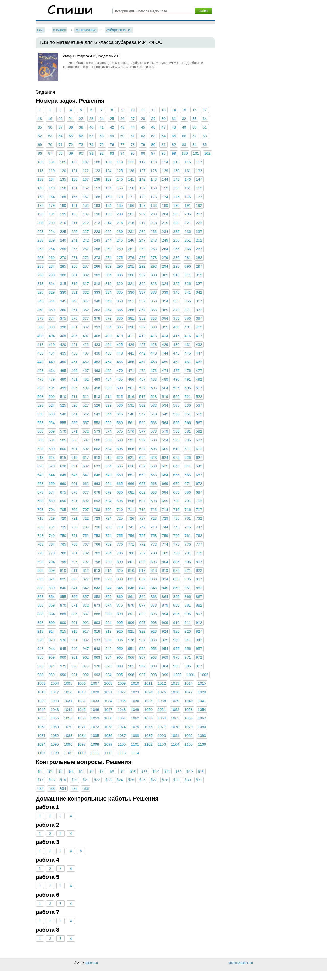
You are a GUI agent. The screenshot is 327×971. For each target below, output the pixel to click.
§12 (156, 771)
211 (74, 223)
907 (142, 623)
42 (112, 127)
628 (40, 466)
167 (86, 197)
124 (108, 171)
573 (97, 431)
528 (97, 405)
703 (40, 510)
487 (142, 379)
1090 (162, 736)
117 (199, 162)
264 (165, 249)
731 (188, 518)
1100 (122, 744)
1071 (81, 727)
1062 (135, 718)
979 (108, 666)
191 (188, 205)
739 (108, 527)
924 (165, 631)
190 (176, 205)
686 (188, 492)
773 (154, 544)
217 (142, 223)
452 (86, 362)
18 (40, 119)
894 (165, 614)
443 (154, 353)
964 (108, 657)
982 (142, 666)
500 (120, 388)
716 (188, 510)
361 (74, 310)
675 (63, 492)
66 (184, 136)
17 (205, 110)
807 (199, 562)
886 (74, 614)
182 (86, 205)
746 (188, 527)
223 (40, 232)
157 (142, 188)
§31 (199, 780)
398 (154, 327)
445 (176, 353)
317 (86, 284)
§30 (188, 780)
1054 (202, 709)
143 (154, 179)
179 (52, 205)
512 (86, 397)
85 (205, 145)
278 (154, 258)
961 (74, 657)
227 (86, 232)
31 (174, 119)
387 (199, 318)
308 (154, 275)
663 (97, 484)
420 (63, 344)
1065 (175, 718)
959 (52, 657)
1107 (41, 753)
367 (142, 310)
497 (86, 388)
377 (86, 318)
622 (142, 457)
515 (120, 397)
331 (74, 292)
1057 (68, 718)
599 (52, 449)
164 (52, 197)
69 (40, 145)
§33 (52, 788)
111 (131, 162)
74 (91, 145)
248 (154, 240)
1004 (55, 683)
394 (108, 327)
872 (86, 605)
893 (154, 614)
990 (63, 675)
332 (86, 292)
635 (120, 466)
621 (131, 457)
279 (165, 258)
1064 (162, 718)
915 (63, 631)
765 (63, 544)
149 (52, 188)
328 (40, 292)
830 (120, 579)
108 (97, 162)
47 (163, 127)
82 (174, 145)
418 (40, 344)
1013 (175, 683)
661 (74, 484)
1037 (148, 701)
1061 (122, 718)
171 (131, 197)
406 (74, 336)
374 (52, 318)
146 (188, 179)
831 (131, 579)
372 (199, 310)
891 (131, 614)
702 (199, 501)
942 (199, 640)
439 (108, 353)
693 (97, 501)
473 (154, 371)
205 (176, 214)
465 (63, 371)
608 (154, 449)
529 (108, 405)
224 (52, 232)
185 (120, 205)
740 (120, 527)
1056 (55, 718)
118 (40, 171)
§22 (97, 780)
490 (176, 379)
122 (86, 171)
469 (108, 371)
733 (40, 527)
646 (74, 475)
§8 (112, 771)
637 (142, 466)
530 (120, 405)
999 (165, 675)
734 (52, 527)
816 (131, 570)
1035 (122, 701)
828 (97, 579)
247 (142, 240)
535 (176, 405)
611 (188, 449)
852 (199, 588)
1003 (41, 683)
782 (86, 553)
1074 (122, 727)
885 (63, 614)
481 (74, 379)
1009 (122, 683)
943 (40, 649)
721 (74, 518)
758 (154, 536)
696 (131, 501)
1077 (162, 727)
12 (153, 110)
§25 (131, 780)
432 (199, 344)
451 (74, 362)
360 (63, 310)
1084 (81, 736)
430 (176, 344)
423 (97, 344)
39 (81, 127)
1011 (148, 683)
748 (40, 536)
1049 (135, 709)
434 (52, 353)
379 (108, 318)
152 (86, 188)
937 (142, 640)
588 (97, 440)
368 (154, 310)
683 (154, 492)
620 (120, 457)
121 (74, 171)
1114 (135, 753)
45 (143, 127)
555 (63, 423)
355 (176, 301)
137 (86, 179)
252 (199, 240)
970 (176, 657)
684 (165, 492)
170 (120, 197)
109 (108, 162)
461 (188, 362)
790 (176, 553)
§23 (108, 780)
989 (52, 675)
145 (176, 179)
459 (165, 362)
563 (154, 423)
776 (188, 544)
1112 (108, 753)
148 (40, 188)
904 (108, 623)
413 (154, 336)
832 (142, 579)
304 (108, 275)
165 (63, 197)
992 (86, 675)
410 (120, 336)
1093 (202, 736)
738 (97, 527)
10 (133, 110)
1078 (175, 727)
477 (199, 371)
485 (120, 379)
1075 (135, 727)
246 (131, 240)
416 (188, 336)
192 (199, 205)
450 (63, 362)
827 (86, 579)
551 (188, 414)
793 (40, 562)
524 (52, 405)
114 (165, 162)
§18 (52, 780)
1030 (55, 701)
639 (165, 466)
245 (120, 240)
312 (199, 275)
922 (142, 631)
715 (176, 510)
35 (40, 127)
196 (74, 214)
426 (131, 344)
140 (120, 179)
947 (86, 649)
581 (188, 431)
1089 (148, 736)
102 (207, 153)
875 (120, 605)
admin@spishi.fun (240, 963)
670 (176, 484)
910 (176, 623)
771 (131, 544)
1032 (81, 701)
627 (199, 457)
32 (184, 119)
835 (176, 579)
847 (142, 588)
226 (74, 232)
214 (108, 223)
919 (108, 631)
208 (40, 223)
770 (120, 544)
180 (63, 205)
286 (74, 266)
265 (176, 249)
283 (40, 266)
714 (165, 510)
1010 (135, 683)
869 (52, 605)
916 (74, 631)
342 (199, 292)
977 (86, 666)
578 (154, 431)
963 (97, 657)
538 (40, 414)
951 (131, 649)
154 (108, 188)
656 (188, 475)
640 (176, 466)
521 (188, 397)
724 (108, 518)
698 (154, 501)
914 (52, 631)
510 (63, 397)
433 (40, 353)
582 (199, 431)
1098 (95, 744)
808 (40, 570)
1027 (188, 692)
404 (52, 336)
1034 (108, 701)
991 (74, 675)
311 (188, 275)
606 (131, 449)
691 (74, 501)
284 (52, 266)
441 (131, 353)
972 (199, 657)
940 (176, 640)
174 (165, 197)
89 (71, 153)
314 (52, 284)
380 (120, 318)
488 (154, 379)
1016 (41, 692)
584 (52, 440)
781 (74, 553)
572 (86, 431)
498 (97, 388)
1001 (191, 675)
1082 (55, 736)
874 (108, 605)
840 (63, 588)
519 (165, 397)
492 (199, 379)
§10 (133, 771)
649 (108, 475)
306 (131, 275)
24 (102, 119)
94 (122, 153)
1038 (162, 701)
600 (63, 449)
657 (199, 475)
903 (97, 623)
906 (131, 623)
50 (194, 127)
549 (165, 414)
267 (199, 249)
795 (63, 562)
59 (112, 136)
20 (61, 119)
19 (50, 119)
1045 (81, 709)
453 (97, 362)
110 (120, 162)
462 (199, 362)
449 (52, 362)
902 (86, 623)
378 (97, 318)
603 (97, 449)
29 (153, 119)
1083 (68, 736)
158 (154, 188)
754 (108, 536)
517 (142, 397)
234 (165, 232)
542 (86, 414)
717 (199, 510)
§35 (74, 788)
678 (97, 492)
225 (63, 232)
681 (131, 492)
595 (176, 440)
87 (50, 153)
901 (74, 623)
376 (74, 318)
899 (52, 623)
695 (120, 501)
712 (142, 510)
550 (176, 414)
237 (199, 232)
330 (63, 292)
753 (97, 536)
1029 (41, 701)
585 (63, 440)
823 (40, 579)
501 (131, 388)
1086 (108, 736)
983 (154, 666)
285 (63, 266)
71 (61, 145)
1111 (95, 753)
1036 (135, 701)
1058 (81, 718)
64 (163, 136)
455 (120, 362)
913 (40, 631)
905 (120, 623)
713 (154, 510)
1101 (135, 744)
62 (143, 136)
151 (74, 188)
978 (97, 666)
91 (91, 153)
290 (120, 266)
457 (142, 362)
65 (174, 136)
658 (40, 484)
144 (165, 179)
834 (165, 579)
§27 (154, 780)
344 (52, 301)
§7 (102, 771)
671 (188, 484)
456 (131, 362)
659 (52, 484)
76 (112, 145)
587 (86, 440)
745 (176, 527)
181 (74, 205)
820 (176, 570)
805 (176, 562)
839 (52, 588)
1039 (175, 701)
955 (176, 649)
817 (142, 570)
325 (176, 284)
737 (86, 527)
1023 (135, 692)
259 (108, 249)
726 (131, 518)
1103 (162, 744)
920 (120, 631)
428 (154, 344)
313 (40, 284)
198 (97, 214)
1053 (188, 709)
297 (199, 266)
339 (165, 292)
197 (86, 214)
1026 (175, 692)
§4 (71, 771)
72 (71, 145)
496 (74, 388)
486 (131, 379)
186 (131, 205)
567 (199, 423)
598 (40, 449)
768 (97, 544)
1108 (55, 753)
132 (199, 171)
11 (143, 110)
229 (108, 232)
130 (176, 171)
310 (176, 275)
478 (40, 379)
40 (91, 127)
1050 (148, 709)
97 (153, 153)
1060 (108, 718)
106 (74, 162)
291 (131, 266)
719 (52, 518)
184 (108, 205)
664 (108, 484)
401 (188, 327)
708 (97, 510)
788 (154, 553)
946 (74, 649)
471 (131, 371)
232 (142, 232)
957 (199, 649)
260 (120, 249)
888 (97, 614)
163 (40, 197)
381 (131, 318)
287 (86, 266)
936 (131, 640)
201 (131, 214)
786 (131, 553)
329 (52, 292)
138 (97, 179)
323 (154, 284)
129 (165, 171)
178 (40, 205)
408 (97, 336)
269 (52, 258)
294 (165, 266)
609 (165, 449)
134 (52, 179)
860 (120, 597)
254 (52, 249)
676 (74, 492)
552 (199, 414)
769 (108, 544)
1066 (188, 718)
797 (86, 562)
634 (108, 466)
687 (199, 492)
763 (40, 544)
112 (142, 162)
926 (188, 631)
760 (176, 536)
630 (63, 466)
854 (52, 597)
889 (108, 614)
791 (188, 553)
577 (142, 431)
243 (97, 240)
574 (108, 431)
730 (176, 518)
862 (142, 597)
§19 (63, 780)
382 (142, 318)
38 (71, 127)
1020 (95, 692)
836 (188, 579)
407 (86, 336)
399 (165, 327)
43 (122, 127)
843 (97, 588)
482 (86, 379)
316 (74, 284)
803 (154, 562)
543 (97, 414)
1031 (68, 701)
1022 (122, 692)
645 (63, 475)
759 (165, 536)
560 (120, 423)
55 (71, 136)
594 (165, 440)
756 (131, 536)
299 (52, 275)
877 (142, 605)
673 (40, 492)
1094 (41, 744)
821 (188, 570)
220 (176, 223)
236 (188, 232)
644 (52, 475)
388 (40, 327)
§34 (63, 788)
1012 (162, 683)
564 (165, 423)
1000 (177, 675)
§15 (190, 771)
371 (188, 310)
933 (97, 640)
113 (154, 162)
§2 (50, 771)
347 (86, 301)
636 (131, 466)
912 (199, 623)
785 (120, 553)
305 (120, 275)
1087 (122, 736)
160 (176, 188)
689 (52, 501)
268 (40, 258)
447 (199, 353)
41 (102, 127)
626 (188, 457)
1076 (148, 727)
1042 (41, 709)
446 (188, 353)
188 (154, 205)
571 (74, 431)
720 (63, 518)
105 (63, 162)
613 (40, 457)
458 (154, 362)
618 (97, 457)
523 (40, 405)
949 (108, 649)
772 (142, 544)
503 (154, 388)
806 (188, 562)
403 (40, 336)
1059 (95, 718)
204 (165, 214)
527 (86, 405)
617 (86, 457)
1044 (68, 709)
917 (86, 631)
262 (142, 249)
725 (120, 518)
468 (97, 371)
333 (97, 292)
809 (52, 570)
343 (40, 301)
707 (86, 510)
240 (63, 240)
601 (74, 449)
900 (63, 623)
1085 (95, 736)
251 (188, 240)
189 (165, 205)
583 (40, 440)
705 (63, 510)
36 (50, 127)
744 (165, 527)
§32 (40, 788)
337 (142, 292)
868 (40, 605)
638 (154, 466)
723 (97, 518)
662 (86, 484)
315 (63, 284)
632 (86, 466)
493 (40, 388)
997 (142, 675)
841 (74, 588)
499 (108, 388)
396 (131, 327)
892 (142, 614)
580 (176, 431)
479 (52, 379)
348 (97, 301)
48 (174, 127)
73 (81, 145)
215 (120, 223)
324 (165, 284)
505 (176, 388)
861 (131, 597)
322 (142, 284)
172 (142, 197)
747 (199, 527)
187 (142, 205)
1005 (68, 683)
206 (188, 214)
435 (63, 353)
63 (153, 136)
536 (188, 405)
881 (188, 605)
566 (188, 423)
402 (199, 327)
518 (154, 397)
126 (131, 171)
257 (86, 249)
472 (142, 371)
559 (108, 423)
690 (63, 501)
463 (40, 371)
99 (174, 153)
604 (108, 449)
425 (120, 344)
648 (97, 475)
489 (165, 379)
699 (165, 501)
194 (52, 214)
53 (50, 136)
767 (86, 544)
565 (176, 423)
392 (86, 327)
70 (50, 145)
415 (176, 336)
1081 (41, 736)
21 (71, 119)
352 (142, 301)
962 (86, 657)
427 (142, 344)
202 (142, 214)
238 (40, 240)
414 (165, 336)
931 (74, 640)
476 (188, 371)
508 (40, 397)
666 (131, 484)
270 (63, 258)
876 (131, 605)
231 (131, 232)
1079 (188, 727)
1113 (122, 753)
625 (176, 457)
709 (108, 510)
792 (199, 553)
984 (165, 666)
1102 (148, 744)
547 (142, 414)
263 (154, 249)
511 (74, 397)
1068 (41, 727)
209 (52, 223)
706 (74, 510)
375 (63, 318)
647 (86, 475)
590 (120, 440)
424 (108, 344)
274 (108, 258)
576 (131, 431)
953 (154, 649)
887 (86, 614)
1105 (188, 744)
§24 (120, 780)
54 (61, 136)
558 (97, 423)
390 (63, 327)
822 (199, 570)
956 (188, 649)
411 (131, 336)
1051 (162, 709)
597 (199, 440)
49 (184, 127)
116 (188, 162)
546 (131, 414)
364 (108, 310)
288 (97, 266)
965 (120, 657)
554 (52, 423)
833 (154, 579)
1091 (175, 736)
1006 (81, 683)
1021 (108, 692)
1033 (95, 701)
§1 (40, 771)
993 (97, 675)
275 (120, 258)
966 (131, 657)
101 (196, 153)
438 (97, 353)
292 (142, 266)
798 (97, 562)
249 (165, 240)
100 (185, 153)
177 (199, 197)
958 (40, 657)
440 (120, 353)
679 (108, 492)
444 (165, 353)
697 (142, 501)
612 (199, 449)
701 (188, 501)
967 (142, 657)
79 (143, 145)
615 (63, 457)
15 (184, 110)
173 (154, 197)
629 (52, 466)
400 (176, 327)
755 (120, 536)
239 (52, 240)
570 (63, 431)
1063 (148, 718)
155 (120, 188)
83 (184, 145)
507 (199, 388)
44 (133, 127)
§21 (86, 780)
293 (154, 266)
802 (142, 562)
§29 (176, 780)
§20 (74, 780)
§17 (40, 780)
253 (40, 249)
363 (97, 310)
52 (40, 136)
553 (40, 423)
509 (52, 397)
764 (52, 544)
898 (40, 623)
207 (199, 214)
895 (176, 614)
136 (74, 179)
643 (40, 475)
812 (86, 570)
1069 (55, 727)
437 (86, 353)
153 (97, 188)
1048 (122, 709)
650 (120, 475)
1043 (55, 709)
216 (131, 223)
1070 (68, 727)
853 (40, 597)
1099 (108, 744)
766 (74, 544)
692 (86, 501)
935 (120, 640)
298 (40, 275)
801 (131, 562)
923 (154, 631)
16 (194, 110)
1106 (202, 744)
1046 (95, 709)
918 (97, 631)
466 (74, 371)
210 (63, 223)
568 (40, 431)
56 (81, 136)
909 (165, 623)
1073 (108, 727)
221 (188, 223)
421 (74, 344)
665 (120, 484)
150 (63, 188)
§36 (86, 788)
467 (86, 371)
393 (97, 327)
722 (86, 518)
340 (176, 292)
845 (120, 588)
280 (176, 258)
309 (165, 275)
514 (108, 397)
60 (122, 136)
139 (108, 179)
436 (74, 353)
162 (199, 188)
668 (154, 484)
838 (40, 588)
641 (188, 466)
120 (63, 171)
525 (63, 405)
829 (108, 579)
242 (86, 240)
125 (120, 171)
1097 (81, 744)
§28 (165, 780)
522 (199, 397)
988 (40, 675)
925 (176, 631)
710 (120, 510)
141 (131, 179)
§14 (179, 771)
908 (154, 623)
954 (165, 649)
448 (40, 362)
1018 (68, 692)
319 (108, 284)
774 (165, 544)
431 (188, 344)
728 (154, 518)
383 (154, 318)
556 (74, 423)
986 (188, 666)
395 (120, 327)
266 (188, 249)
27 (133, 119)
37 (61, 127)
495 (63, 388)
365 (120, 310)
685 (176, 492)
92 (102, 153)
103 (40, 162)
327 (199, 284)
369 (165, 310)
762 (199, 536)
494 (52, 388)
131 (188, 171)
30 (163, 119)
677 (86, 492)
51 (205, 127)
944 (52, 649)
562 (142, 423)
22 (81, 119)
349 (108, 301)
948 (97, 649)
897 (199, 614)
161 (188, 188)
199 (108, 214)
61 (133, 136)
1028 (202, 692)
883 (40, 614)
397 (142, 327)
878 (154, 605)
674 (52, 492)
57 (91, 136)
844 (108, 588)
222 (199, 223)
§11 (144, 771)
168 (97, 197)
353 (154, 301)
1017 (55, 692)
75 (102, 145)
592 (142, 440)
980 (120, 666)
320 (120, 284)
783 (97, 553)
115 (176, 162)
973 (40, 666)
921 (131, 631)
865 (176, 597)
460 (176, 362)
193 (40, 214)
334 (108, 292)
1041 (202, 701)
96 (143, 153)
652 (142, 475)
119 (52, 171)
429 (165, 344)
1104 (175, 744)
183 (97, 205)
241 (74, 240)
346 (74, 301)
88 (61, 153)
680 (120, 492)
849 (165, 588)
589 (108, 440)
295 (176, 266)
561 (131, 423)
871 (74, 605)
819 (165, 570)
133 (40, 179)
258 (97, 249)
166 (74, 197)
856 (74, 597)
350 (120, 301)
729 (165, 518)
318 (97, 284)
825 (63, 579)
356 (188, 301)
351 (131, 301)
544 (108, 414)
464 (52, 371)
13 (163, 110)
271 (74, 258)
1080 (202, 727)
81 (163, 145)
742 (142, 527)
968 (154, 657)
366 (131, 310)
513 (97, 397)
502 (142, 388)
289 (108, 266)
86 (40, 153)
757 (142, 536)
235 (176, 232)
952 (142, 649)
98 (163, 153)
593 (154, 440)
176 (188, 197)
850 (176, 588)
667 (142, 484)
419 (52, 344)
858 (97, 597)
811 (74, 570)
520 (176, 397)
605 (120, 449)
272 (86, 258)
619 (108, 457)
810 (63, 570)
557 (86, 423)
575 (120, 431)
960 (63, 657)
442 (142, 353)
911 (188, 623)
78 (133, 145)
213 (97, 223)
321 (131, 284)
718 (40, 518)
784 (108, 553)
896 (188, 614)
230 (120, 232)
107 (86, 162)
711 (131, 510)
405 (63, 336)
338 (154, 292)
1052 (175, 709)
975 (63, 666)
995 (120, 675)
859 (108, 597)
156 (131, 188)
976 (74, 666)
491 (188, 379)
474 (165, 371)
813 (97, 570)
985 (176, 666)
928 (40, 640)
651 (131, 475)
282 (199, 258)
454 (108, 362)
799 (108, 562)
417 (199, 336)
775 (176, 544)
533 (154, 405)
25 (112, 119)
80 (153, 145)
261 (131, 249)
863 (154, 597)
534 (165, 405)
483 (97, 379)
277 (142, 258)
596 (188, 440)
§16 (201, 771)
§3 (61, 771)
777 (199, 544)
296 (188, 266)
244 (108, 240)
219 (165, 223)
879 (165, 605)
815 (120, 570)
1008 (108, 683)
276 (131, 258)
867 (199, 597)
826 (74, 579)
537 (199, 405)
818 (154, 570)
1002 (204, 675)
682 (142, 492)
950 (120, 649)
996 (131, 675)
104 (52, 162)
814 (108, 570)
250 (176, 240)
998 (154, 675)
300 (63, 275)
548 (154, 414)
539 (52, 414)
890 (120, 614)
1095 (55, 744)
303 (97, 275)
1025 (162, 692)
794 (52, 562)
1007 (95, 683)
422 (86, 344)
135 (63, 179)
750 (63, 536)
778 (40, 553)
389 (52, 327)
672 (199, 484)
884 (52, 614)
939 (165, 640)
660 (63, 484)
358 (40, 310)
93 (112, 153)
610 (176, 449)
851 (188, 588)
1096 (68, 744)
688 (40, 501)
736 (74, 527)
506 (188, 388)
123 (97, 171)
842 (86, 588)
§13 (167, 771)
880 (176, 605)
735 (63, 527)
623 (154, 457)
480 (63, 379)
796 (74, 562)
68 (205, 136)
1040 (188, 701)
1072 (95, 727)
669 (165, 484)
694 (108, 501)
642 (199, 466)
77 (122, 145)
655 (176, 475)
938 (154, 640)
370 (176, 310)
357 (199, 301)
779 (52, 553)
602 (86, 449)
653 (154, 475)
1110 (81, 753)
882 (199, 605)
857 (86, 597)
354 (165, 301)
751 (74, 536)
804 (165, 562)
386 (188, 318)
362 (86, 310)
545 (120, 414)
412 (142, 336)
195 (63, 214)
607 (142, 449)
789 (165, 553)
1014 (188, 683)
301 (74, 275)
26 (122, 119)
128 (154, 171)
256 (74, 249)
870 (63, 605)
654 (165, 475)
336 (131, 292)
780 (63, 553)
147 (199, 179)
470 (120, 371)
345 (63, 301)
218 (154, 223)
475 (176, 371)
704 (52, 510)
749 (52, 536)
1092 (188, 736)
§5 (81, 771)
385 (176, 318)
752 (86, 536)
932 (86, 640)
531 (131, 405)
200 (120, 214)
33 (194, 119)
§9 (122, 771)
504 (165, 388)
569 (52, 431)
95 (133, 153)
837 (199, 579)
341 (188, 292)
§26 (142, 780)
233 (154, 232)
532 (142, 405)
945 (63, 649)
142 (142, 179)
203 (154, 214)
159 (165, 188)
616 (74, 457)
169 (108, 197)
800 (120, 562)
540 (63, 414)
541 (74, 414)
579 (165, 431)
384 (165, 318)
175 (176, 197)
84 (194, 145)
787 (142, 553)
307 (142, 275)
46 (153, 127)
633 (97, 466)
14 (174, 110)
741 (131, 527)
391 (74, 327)
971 (188, 657)
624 (165, 457)
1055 (41, 718)
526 (74, 405)
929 (52, 640)
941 (188, 640)
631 (74, 466)
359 (52, 310)
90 (81, 153)
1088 (135, 736)
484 (108, 379)
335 (120, 292)
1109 (68, 753)
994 (108, 675)
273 (97, 258)
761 (188, 536)
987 (199, 666)
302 (86, 275)
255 (63, 249)
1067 (202, 718)
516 (131, 397)
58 (102, 136)
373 (40, 318)
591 (131, 440)
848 (154, 588)
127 (142, 171)
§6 (91, 771)
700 (176, 501)
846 (131, 588)
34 (205, 119)
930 (63, 640)
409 (108, 336)
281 (188, 258)
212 (86, 223)
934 (108, 640)
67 (194, 136)
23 (91, 119)
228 (97, 232)
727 (142, 518)
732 (199, 518)
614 (52, 457)
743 (154, 527)
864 (165, 597)
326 (188, 284)
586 (74, 440)
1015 (202, 683)
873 (97, 605)
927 (199, 631)
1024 (148, 692)
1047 (108, 709)
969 (165, 657)
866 (188, 597)
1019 (81, 692)
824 (52, 579)
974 (52, 666)
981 (131, 666)
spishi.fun (91, 963)
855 (63, 597)
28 (143, 119)
